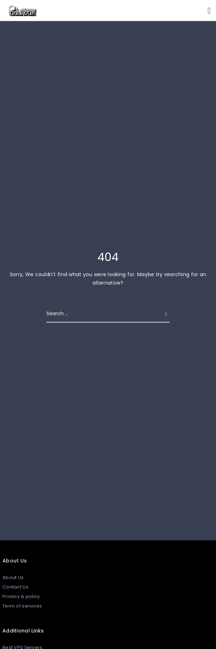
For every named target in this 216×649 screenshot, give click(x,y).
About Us (13, 577)
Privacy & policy (21, 596)
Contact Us (15, 587)
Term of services (22, 606)
